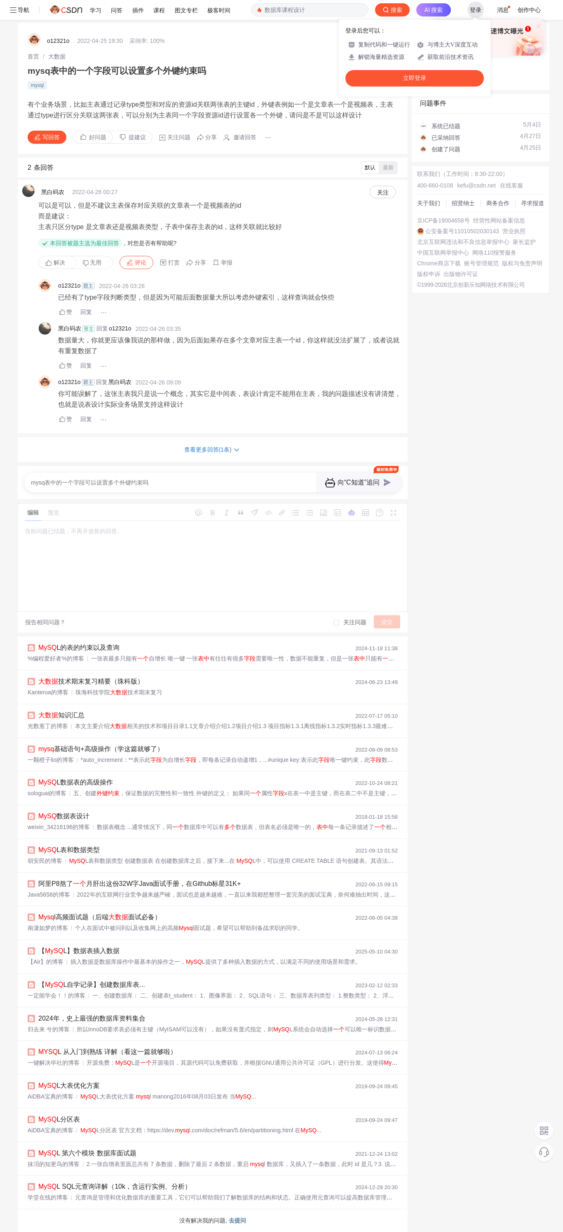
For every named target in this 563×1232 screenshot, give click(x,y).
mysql (37, 85)
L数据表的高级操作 (75, 782)
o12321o (58, 40)
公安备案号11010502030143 (462, 231)
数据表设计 (63, 816)
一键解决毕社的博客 (54, 1062)
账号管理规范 (481, 263)
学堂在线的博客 (48, 1197)
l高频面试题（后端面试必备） (99, 916)
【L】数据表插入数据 (79, 950)
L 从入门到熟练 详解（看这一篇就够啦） (107, 1051)
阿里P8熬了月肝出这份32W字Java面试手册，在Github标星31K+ (139, 883)
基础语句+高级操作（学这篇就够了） (101, 748)
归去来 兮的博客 (49, 1029)
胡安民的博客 (45, 860)
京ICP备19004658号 (443, 220)
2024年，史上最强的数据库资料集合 (91, 1018)
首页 (33, 56)
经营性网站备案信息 (499, 220)
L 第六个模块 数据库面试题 (87, 1153)
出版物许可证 (460, 274)
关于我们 (428, 203)
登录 (475, 10)
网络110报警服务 (494, 252)
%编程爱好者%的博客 (56, 658)
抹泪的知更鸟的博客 (54, 1164)
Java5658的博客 (49, 894)
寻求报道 (532, 203)
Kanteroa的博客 (48, 692)
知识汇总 (61, 715)
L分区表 (59, 1119)
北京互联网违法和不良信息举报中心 (463, 242)
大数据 (57, 56)
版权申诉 (428, 274)
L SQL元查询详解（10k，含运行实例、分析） (114, 1186)
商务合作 (497, 203)
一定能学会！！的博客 (56, 995)
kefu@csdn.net (476, 185)
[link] (33, 56)
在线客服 (511, 185)
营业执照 (513, 231)
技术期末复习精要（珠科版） (91, 681)
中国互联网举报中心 (443, 252)
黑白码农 (52, 192)
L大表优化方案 (69, 1085)
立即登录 (414, 78)
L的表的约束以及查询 (79, 647)
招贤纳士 (463, 203)
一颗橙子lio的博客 (51, 760)
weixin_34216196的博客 (59, 827)
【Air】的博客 (45, 961)
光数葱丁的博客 (48, 726)
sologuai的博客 (47, 793)
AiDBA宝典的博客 (50, 1096)
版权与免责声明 (522, 263)
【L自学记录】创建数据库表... (91, 984)
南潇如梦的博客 (48, 928)
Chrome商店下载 (439, 263)
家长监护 (524, 242)
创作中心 (529, 10)
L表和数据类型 (69, 849)
